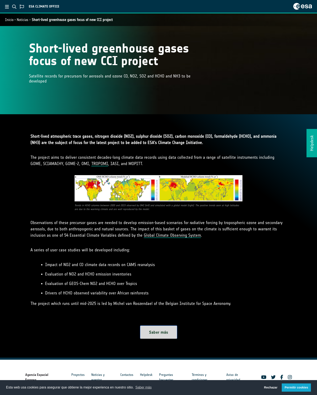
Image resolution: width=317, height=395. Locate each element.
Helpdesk (146, 375)
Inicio (9, 20)
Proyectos (78, 375)
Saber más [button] (143, 387)
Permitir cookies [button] (296, 387)
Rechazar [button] (270, 387)
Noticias (22, 20)
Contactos (126, 375)
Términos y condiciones (199, 377)
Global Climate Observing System (172, 235)
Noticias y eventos (98, 377)
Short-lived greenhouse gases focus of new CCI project (72, 20)
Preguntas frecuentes (166, 377)
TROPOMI (99, 163)
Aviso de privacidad (233, 377)
